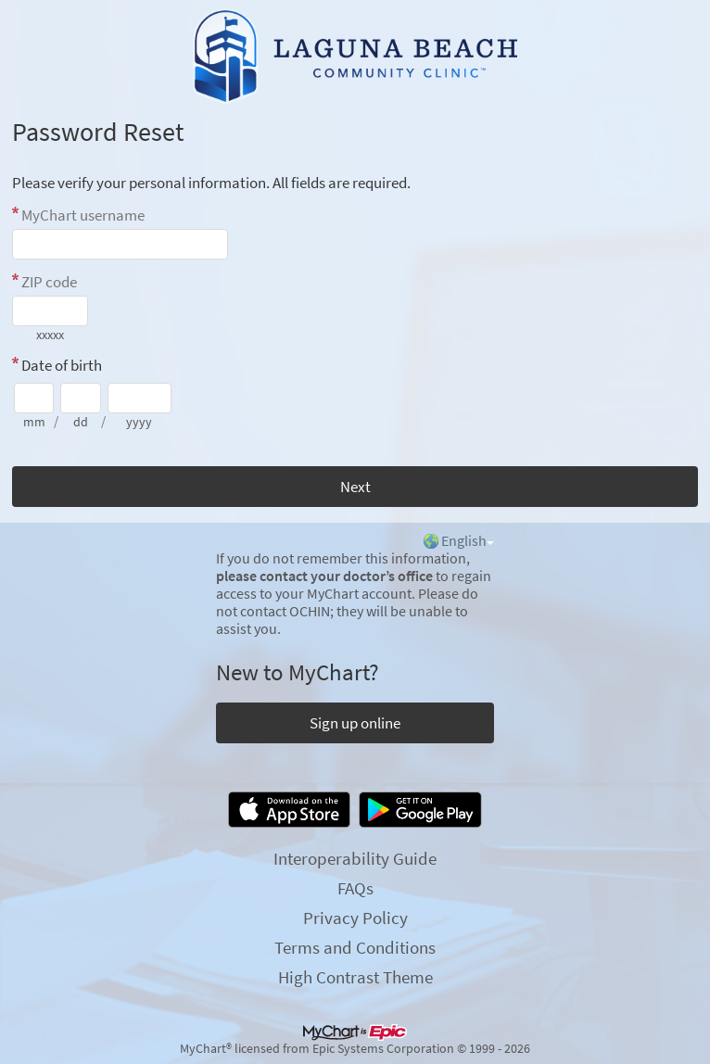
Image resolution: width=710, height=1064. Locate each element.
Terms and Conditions (355, 947)
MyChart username (83, 215)
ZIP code (49, 282)
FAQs (355, 888)
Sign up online (355, 723)
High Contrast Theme (355, 977)
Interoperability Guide (355, 858)
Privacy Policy (355, 917)
